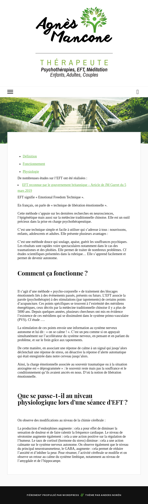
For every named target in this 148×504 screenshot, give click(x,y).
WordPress (70, 495)
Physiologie (31, 171)
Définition (30, 156)
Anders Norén (111, 495)
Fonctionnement (34, 164)
